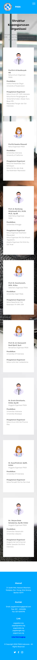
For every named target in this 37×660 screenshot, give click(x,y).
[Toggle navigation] (33, 3)
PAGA (18, 7)
